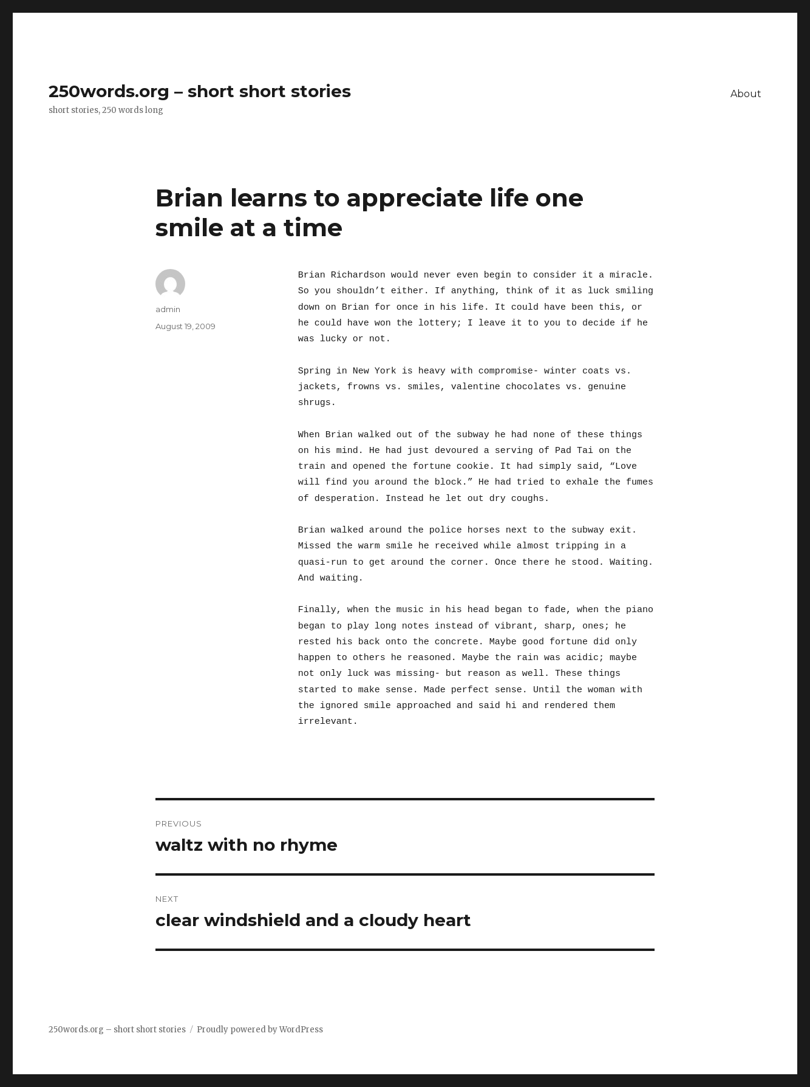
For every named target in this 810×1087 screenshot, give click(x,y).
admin (167, 309)
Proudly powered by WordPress (260, 1029)
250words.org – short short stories (200, 91)
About (745, 94)
